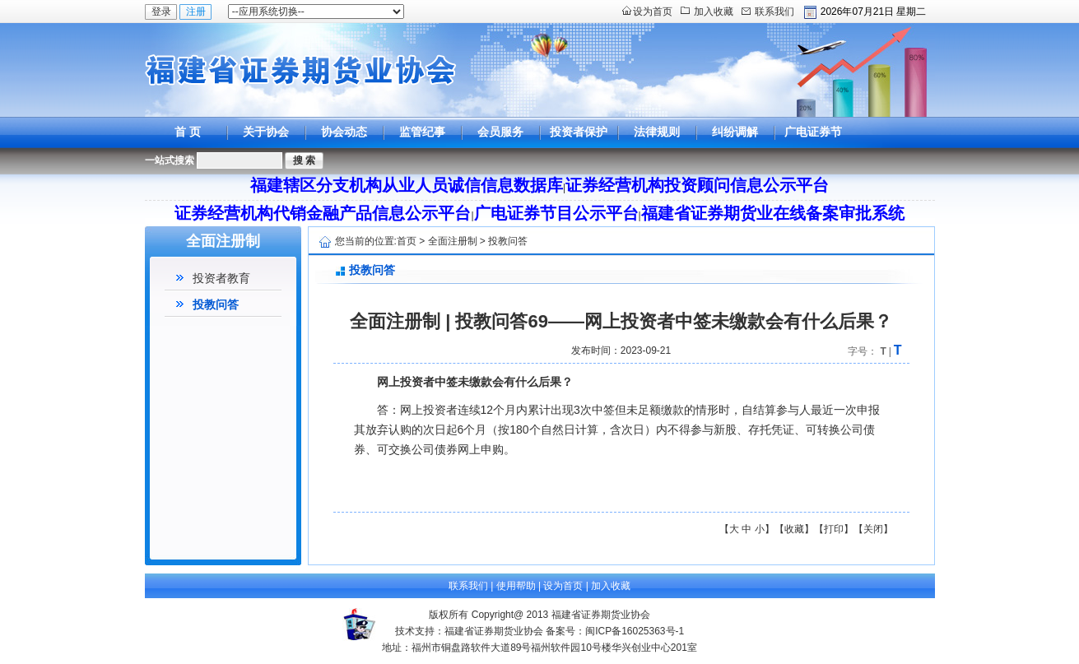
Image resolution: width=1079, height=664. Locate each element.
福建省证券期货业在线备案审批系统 (773, 213)
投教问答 (216, 304)
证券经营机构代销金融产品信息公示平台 (322, 213)
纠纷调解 (735, 131)
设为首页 (652, 11)
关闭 (873, 529)
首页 (406, 241)
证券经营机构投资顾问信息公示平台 (697, 185)
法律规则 (657, 131)
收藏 (794, 529)
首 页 (187, 131)
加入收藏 (713, 11)
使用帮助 (516, 586)
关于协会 (266, 131)
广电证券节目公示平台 (813, 147)
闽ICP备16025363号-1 (634, 631)
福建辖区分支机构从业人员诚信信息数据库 (406, 185)
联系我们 (774, 11)
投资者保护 (578, 131)
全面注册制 (452, 241)
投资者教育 (221, 278)
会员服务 (500, 131)
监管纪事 (422, 131)
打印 (834, 529)
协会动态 (344, 131)
